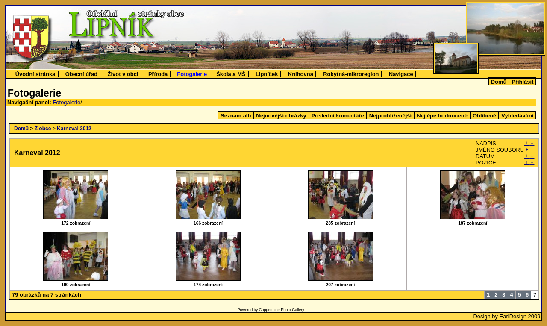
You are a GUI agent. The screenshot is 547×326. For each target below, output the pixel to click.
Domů (499, 82)
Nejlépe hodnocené (442, 115)
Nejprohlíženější (390, 115)
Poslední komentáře (338, 115)
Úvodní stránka (35, 74)
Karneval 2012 (74, 129)
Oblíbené (484, 115)
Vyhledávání (517, 115)
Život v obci (123, 74)
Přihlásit (522, 82)
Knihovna (300, 74)
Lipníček (267, 74)
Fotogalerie (192, 74)
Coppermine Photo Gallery (281, 310)
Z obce (43, 129)
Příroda (158, 74)
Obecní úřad (81, 74)
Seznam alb (236, 115)
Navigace (401, 74)
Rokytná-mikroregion (351, 74)
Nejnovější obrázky (281, 115)
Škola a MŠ (230, 74)
